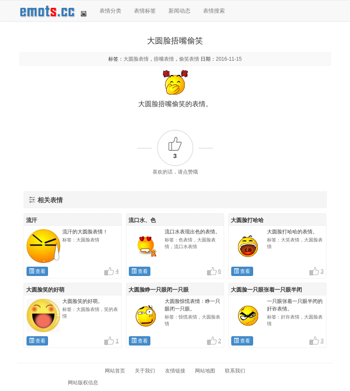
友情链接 (175, 371)
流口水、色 (142, 220)
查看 (37, 271)
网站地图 (205, 371)
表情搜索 (214, 11)
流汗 (31, 220)
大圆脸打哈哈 (247, 220)
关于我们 (145, 371)
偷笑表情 (189, 59)
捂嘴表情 (164, 59)
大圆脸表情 (136, 59)
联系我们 (235, 371)
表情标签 (145, 11)
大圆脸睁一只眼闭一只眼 (158, 290)
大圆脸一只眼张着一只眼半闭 (266, 290)
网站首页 (115, 371)
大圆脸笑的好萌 (45, 290)
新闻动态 (179, 11)
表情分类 (110, 11)
